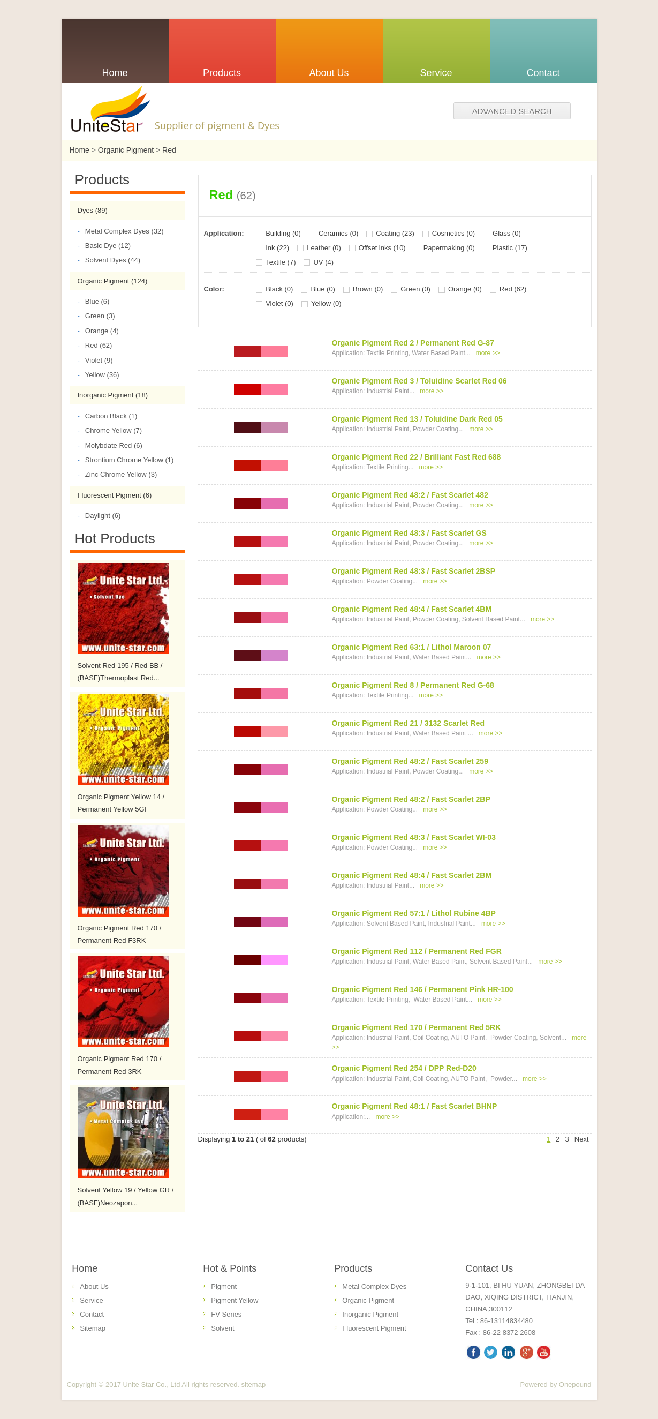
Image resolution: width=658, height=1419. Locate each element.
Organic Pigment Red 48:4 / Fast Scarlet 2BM (411, 875)
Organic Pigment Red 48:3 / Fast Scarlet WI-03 (413, 837)
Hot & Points (229, 1268)
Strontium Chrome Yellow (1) (126, 460)
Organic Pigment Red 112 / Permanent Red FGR (416, 951)
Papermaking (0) (449, 248)
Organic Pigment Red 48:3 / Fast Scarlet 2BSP (413, 571)
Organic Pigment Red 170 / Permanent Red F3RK (120, 934)
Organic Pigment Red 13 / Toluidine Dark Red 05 (416, 419)
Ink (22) (277, 248)
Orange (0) (465, 289)
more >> (488, 353)
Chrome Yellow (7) (110, 430)
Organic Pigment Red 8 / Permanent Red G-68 (412, 685)
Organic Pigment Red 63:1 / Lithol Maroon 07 (411, 647)
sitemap (253, 1384)
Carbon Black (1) (108, 416)
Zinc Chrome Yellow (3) (117, 474)
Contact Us (489, 1268)
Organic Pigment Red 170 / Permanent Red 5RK (416, 1027)
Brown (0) (368, 289)
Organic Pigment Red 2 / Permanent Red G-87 (412, 343)
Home (79, 150)
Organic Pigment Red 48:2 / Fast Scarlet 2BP (410, 799)
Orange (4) (98, 331)
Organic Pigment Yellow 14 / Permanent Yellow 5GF (121, 803)
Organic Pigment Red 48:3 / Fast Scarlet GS (408, 533)
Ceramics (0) (338, 233)
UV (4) (323, 262)
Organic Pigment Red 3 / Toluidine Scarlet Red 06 (418, 381)
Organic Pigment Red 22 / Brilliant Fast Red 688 (416, 457)
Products (353, 1268)
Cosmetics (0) (453, 233)
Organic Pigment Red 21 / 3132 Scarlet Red (408, 723)
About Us (94, 1286)
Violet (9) (95, 360)
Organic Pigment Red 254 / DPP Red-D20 (404, 1068)
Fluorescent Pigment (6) (115, 495)
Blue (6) (94, 301)
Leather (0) (324, 248)
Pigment (224, 1286)
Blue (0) (323, 289)
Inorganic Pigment (370, 1314)
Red (169, 150)
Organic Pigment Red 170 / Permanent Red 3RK (120, 1065)
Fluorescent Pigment (374, 1328)
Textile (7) (281, 262)
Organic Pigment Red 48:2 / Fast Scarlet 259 (409, 761)
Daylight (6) (99, 516)
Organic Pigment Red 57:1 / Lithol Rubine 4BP (413, 913)
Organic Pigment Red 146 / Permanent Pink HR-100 (422, 989)
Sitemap (92, 1328)
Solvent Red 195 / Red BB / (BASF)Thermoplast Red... (120, 672)
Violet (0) (279, 303)
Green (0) (415, 289)
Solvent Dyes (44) (109, 260)
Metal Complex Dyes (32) (121, 231)
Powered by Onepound (556, 1384)
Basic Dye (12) (104, 246)
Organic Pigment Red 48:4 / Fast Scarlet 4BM (411, 609)
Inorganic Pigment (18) (113, 395)
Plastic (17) (510, 248)
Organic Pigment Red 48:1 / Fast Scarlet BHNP (414, 1106)
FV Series (226, 1314)
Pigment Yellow (234, 1300)
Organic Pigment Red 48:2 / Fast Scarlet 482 (409, 495)
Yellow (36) (98, 375)
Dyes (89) (93, 210)
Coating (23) (395, 233)
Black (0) (279, 289)
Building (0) (283, 233)
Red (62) (95, 345)
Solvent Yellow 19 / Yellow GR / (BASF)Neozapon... (126, 1196)
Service (91, 1300)
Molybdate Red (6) (110, 445)
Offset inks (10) (382, 248)
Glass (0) (507, 233)
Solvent (222, 1328)
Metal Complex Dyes (374, 1286)
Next (581, 1139)
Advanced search (512, 111)
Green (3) (96, 316)
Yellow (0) (326, 303)
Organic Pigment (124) (113, 281)
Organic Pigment (126, 150)
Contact (92, 1314)
